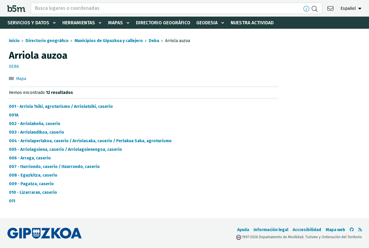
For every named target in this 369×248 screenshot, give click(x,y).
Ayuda (243, 229)
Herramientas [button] (79, 22)
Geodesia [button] (209, 22)
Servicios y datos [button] (28, 22)
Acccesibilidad (307, 229)
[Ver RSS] (360, 229)
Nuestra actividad (255, 22)
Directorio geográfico (165, 22)
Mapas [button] (116, 22)
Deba (154, 40)
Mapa (21, 78)
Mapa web (335, 229)
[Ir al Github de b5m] (352, 229)
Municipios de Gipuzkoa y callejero (109, 40)
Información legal (271, 229)
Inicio (14, 40)
